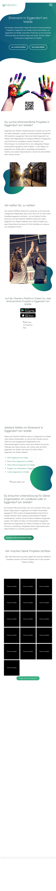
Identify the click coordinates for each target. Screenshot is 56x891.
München (41, 771)
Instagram (26, 757)
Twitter (21, 757)
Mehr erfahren (27, 820)
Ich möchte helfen (18, 47)
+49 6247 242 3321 (30, 748)
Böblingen (11, 776)
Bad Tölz (7, 771)
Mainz (23, 774)
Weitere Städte (27, 787)
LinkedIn (30, 757)
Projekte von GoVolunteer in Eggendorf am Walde (26, 468)
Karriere (28, 848)
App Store (28, 315)
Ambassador (19, 848)
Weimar (10, 779)
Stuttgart (41, 774)
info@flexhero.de (29, 750)
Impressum (43, 848)
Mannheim (42, 768)
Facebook (34, 757)
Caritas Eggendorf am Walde (18, 472)
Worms (10, 782)
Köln (22, 771)
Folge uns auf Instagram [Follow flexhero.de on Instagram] (28, 678)
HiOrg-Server (28, 797)
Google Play (28, 310)
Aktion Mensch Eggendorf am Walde (21, 465)
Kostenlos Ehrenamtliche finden (18, 538)
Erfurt (23, 768)
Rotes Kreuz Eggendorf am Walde (20, 461)
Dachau (7, 774)
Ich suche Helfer (38, 47)
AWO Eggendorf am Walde (17, 458)
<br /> (28, 376)
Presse (35, 848)
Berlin (6, 768)
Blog (5, 848)
